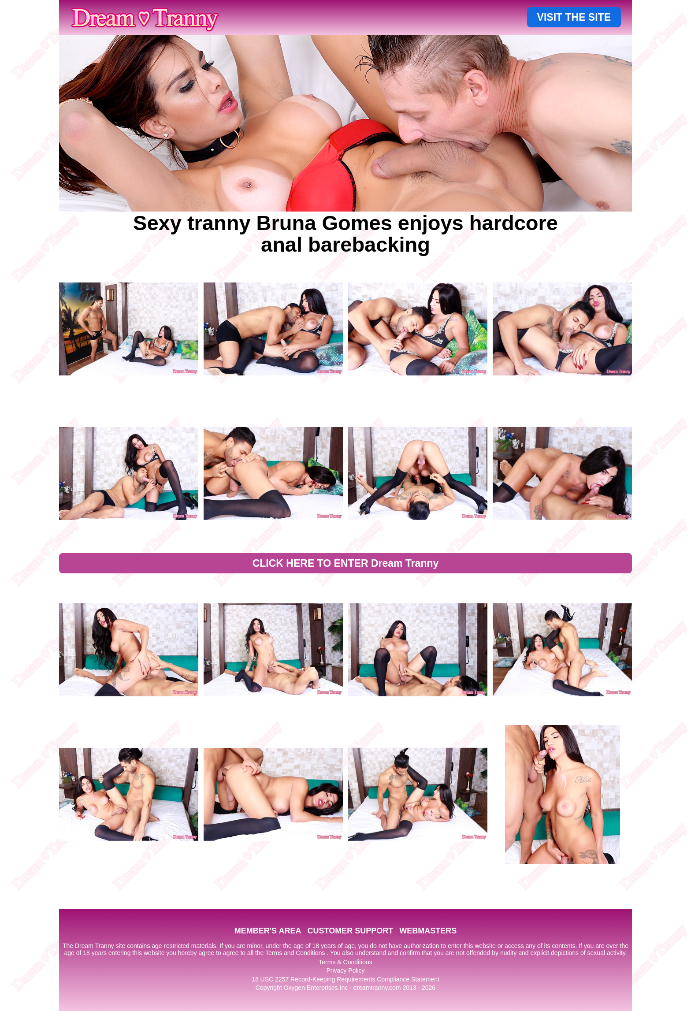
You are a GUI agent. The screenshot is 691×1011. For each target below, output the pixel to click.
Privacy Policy (345, 970)
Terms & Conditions (345, 962)
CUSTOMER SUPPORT (350, 931)
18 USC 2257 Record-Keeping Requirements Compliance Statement (345, 979)
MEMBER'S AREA (267, 931)
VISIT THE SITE (574, 17)
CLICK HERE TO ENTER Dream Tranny (346, 563)
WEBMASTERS (428, 931)
